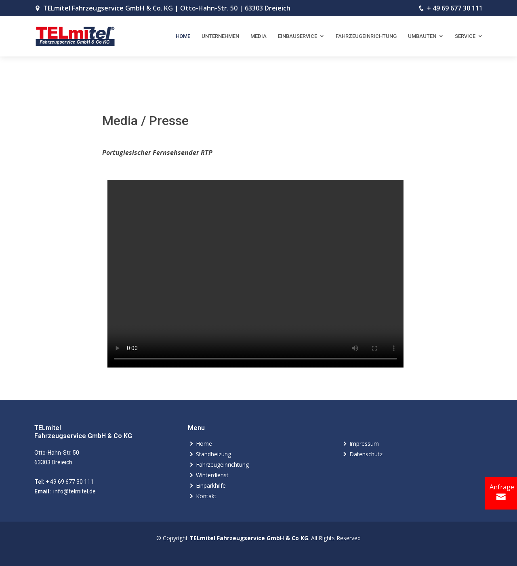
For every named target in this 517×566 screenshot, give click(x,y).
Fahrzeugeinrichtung (366, 36)
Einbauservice (297, 36)
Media (258, 36)
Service (465, 36)
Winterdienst (212, 475)
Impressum (364, 444)
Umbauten (422, 36)
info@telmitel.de (74, 491)
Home (183, 36)
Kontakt (206, 496)
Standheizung (213, 454)
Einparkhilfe (211, 486)
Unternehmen (220, 36)
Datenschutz (365, 454)
